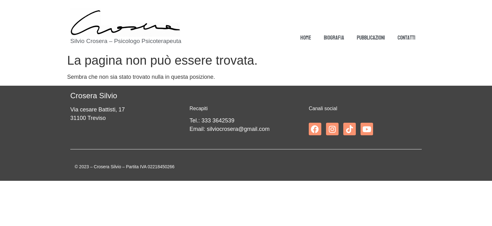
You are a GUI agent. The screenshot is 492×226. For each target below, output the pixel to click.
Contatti (406, 38)
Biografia (334, 38)
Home (305, 38)
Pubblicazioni (371, 38)
